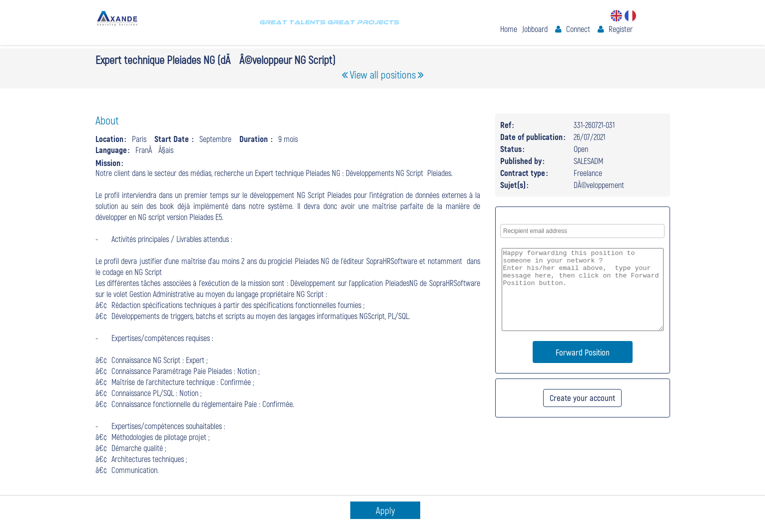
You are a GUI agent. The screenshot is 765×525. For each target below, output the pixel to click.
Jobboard (535, 29)
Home (508, 29)
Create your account (582, 397)
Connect (578, 29)
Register (621, 29)
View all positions (383, 74)
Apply (385, 510)
